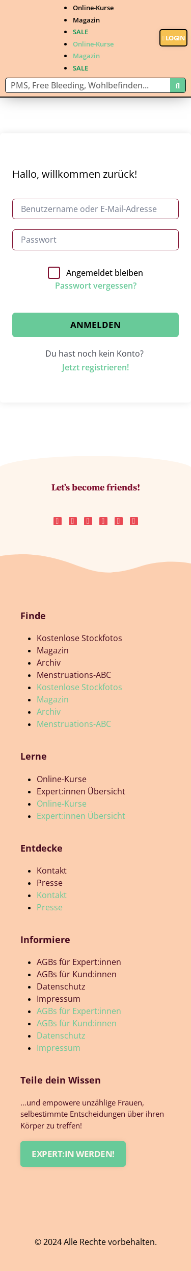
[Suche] (177, 85)
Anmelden (95, 325)
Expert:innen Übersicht (81, 791)
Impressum (58, 998)
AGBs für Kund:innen (77, 974)
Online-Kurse (93, 7)
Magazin (86, 20)
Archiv (49, 662)
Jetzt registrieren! (95, 367)
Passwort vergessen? (96, 285)
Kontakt (52, 870)
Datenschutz (61, 986)
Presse (50, 882)
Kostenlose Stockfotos (79, 638)
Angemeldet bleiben (104, 272)
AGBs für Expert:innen (79, 962)
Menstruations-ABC (74, 674)
